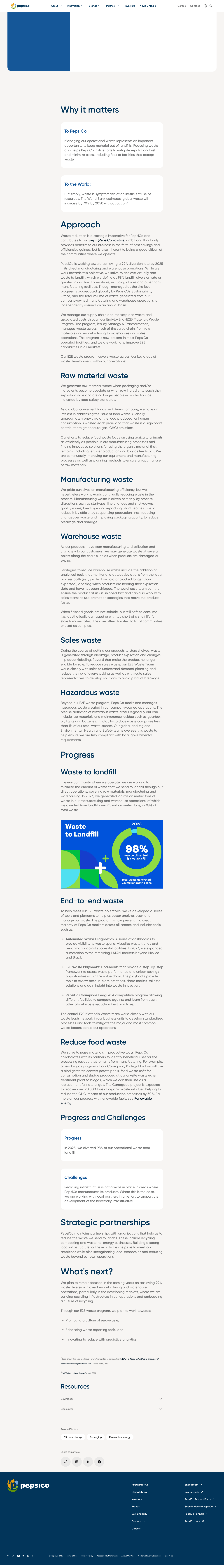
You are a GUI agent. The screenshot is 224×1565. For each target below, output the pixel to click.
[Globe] (205, 6)
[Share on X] (88, 1462)
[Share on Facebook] (99, 1462)
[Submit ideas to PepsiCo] (201, 1506)
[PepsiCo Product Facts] (199, 1499)
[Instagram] (27, 1555)
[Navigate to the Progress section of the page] (105, 92)
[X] (12, 1555)
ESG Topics (97, 29)
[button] (112, 1399)
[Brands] (136, 1506)
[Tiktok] (32, 1555)
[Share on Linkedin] (77, 1462)
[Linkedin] (22, 1555)
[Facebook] (8, 1555)
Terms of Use (72, 1556)
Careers (181, 5)
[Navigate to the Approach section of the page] (83, 92)
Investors (130, 5)
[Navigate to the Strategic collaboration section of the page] (137, 92)
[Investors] (137, 1499)
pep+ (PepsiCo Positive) (107, 240)
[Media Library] (139, 1492)
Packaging (96, 1437)
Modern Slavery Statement (149, 1556)
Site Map (169, 1556)
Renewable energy (119, 1437)
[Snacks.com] (193, 1484)
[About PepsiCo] (140, 1484)
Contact (195, 5)
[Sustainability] (139, 1514)
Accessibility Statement (107, 1556)
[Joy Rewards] (194, 1492)
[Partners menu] (113, 6)
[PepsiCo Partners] (196, 1514)
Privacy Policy (87, 1556)
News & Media (148, 5)
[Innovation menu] (75, 6)
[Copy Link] (66, 1462)
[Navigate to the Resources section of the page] (170, 92)
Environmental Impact (120, 29)
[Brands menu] (95, 6)
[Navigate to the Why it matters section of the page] (57, 92)
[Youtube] (17, 1555)
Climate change (73, 1437)
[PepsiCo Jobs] (194, 1521)
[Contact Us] (138, 1521)
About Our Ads (127, 1556)
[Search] (211, 6)
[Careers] (136, 1528)
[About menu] (56, 6)
